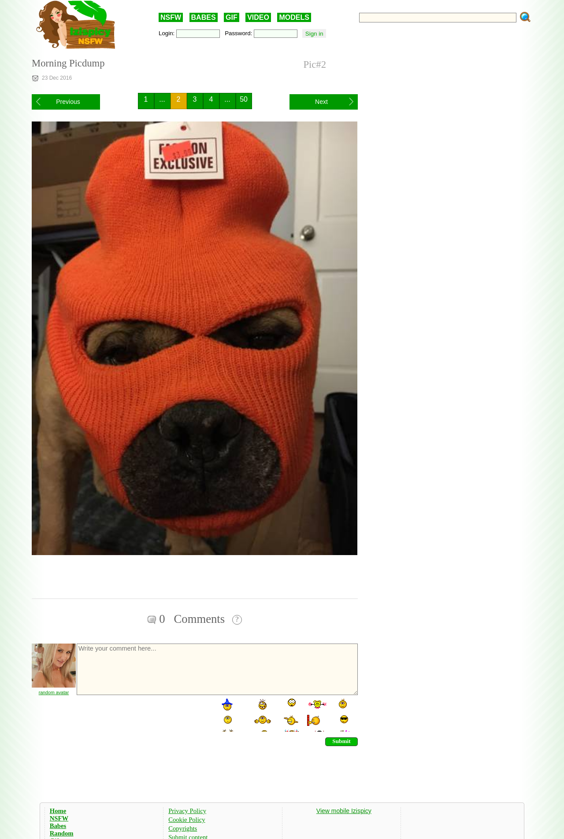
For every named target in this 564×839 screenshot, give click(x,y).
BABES (203, 17)
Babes (58, 825)
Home (58, 810)
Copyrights (182, 828)
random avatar (54, 692)
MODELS (294, 17)
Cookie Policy (186, 819)
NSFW (170, 17)
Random (62, 833)
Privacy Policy (187, 810)
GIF (231, 17)
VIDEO (258, 17)
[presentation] (143, 714)
